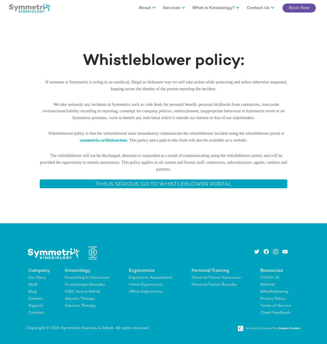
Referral (267, 285)
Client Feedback (275, 313)
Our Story (37, 278)
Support (35, 306)
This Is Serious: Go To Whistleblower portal (163, 184)
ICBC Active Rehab (82, 292)
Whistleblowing (274, 292)
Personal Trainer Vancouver (216, 278)
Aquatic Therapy (80, 299)
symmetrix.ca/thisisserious (103, 140)
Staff (32, 285)
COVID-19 (269, 278)
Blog (32, 292)
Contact (35, 313)
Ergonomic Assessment (150, 278)
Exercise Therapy (80, 306)
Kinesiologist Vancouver (87, 278)
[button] (147, 8)
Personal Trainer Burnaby (214, 285)
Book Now (299, 8)
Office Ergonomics (146, 292)
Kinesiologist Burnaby (85, 285)
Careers (35, 299)
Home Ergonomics (146, 285)
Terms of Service (275, 306)
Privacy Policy (272, 299)
